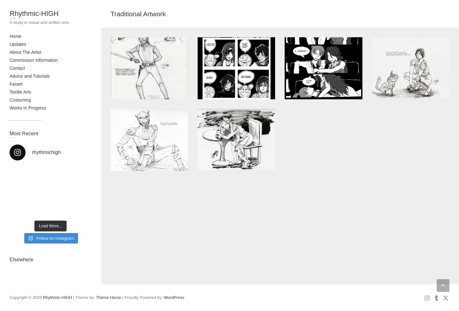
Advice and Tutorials (30, 76)
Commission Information (34, 60)
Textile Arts (20, 92)
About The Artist (25, 52)
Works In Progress (28, 107)
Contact (17, 68)
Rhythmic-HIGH (34, 14)
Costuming (20, 99)
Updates (18, 44)
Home (15, 36)
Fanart (16, 84)
